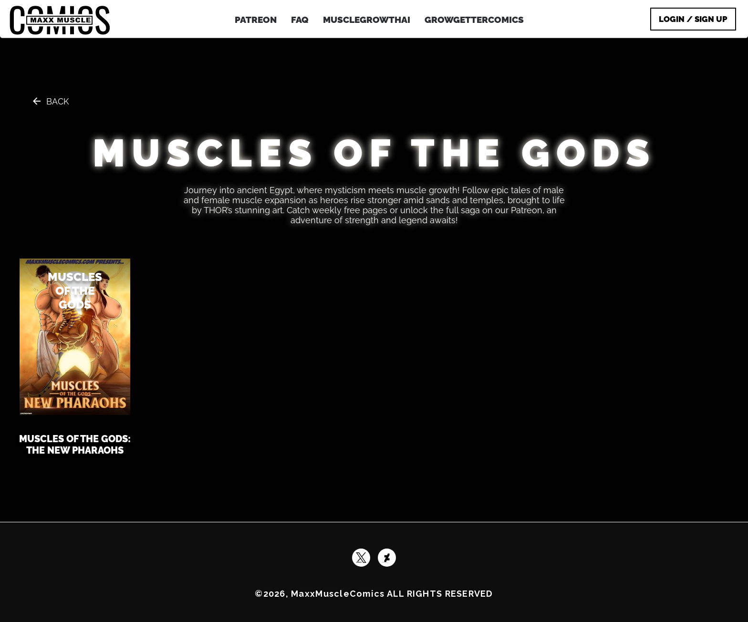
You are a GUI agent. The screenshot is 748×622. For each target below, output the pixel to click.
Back (57, 101)
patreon (256, 19)
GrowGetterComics (474, 19)
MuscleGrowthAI (366, 19)
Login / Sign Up (693, 19)
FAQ (300, 19)
